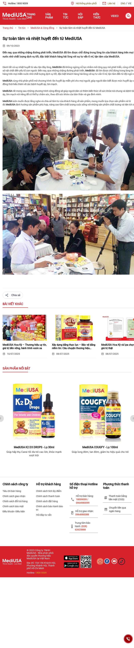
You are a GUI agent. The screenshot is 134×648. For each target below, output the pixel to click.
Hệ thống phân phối (83, 3)
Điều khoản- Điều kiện (14, 511)
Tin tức (65, 16)
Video (115, 16)
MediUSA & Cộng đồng (42, 28)
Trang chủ (31, 16)
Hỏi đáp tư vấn (44, 515)
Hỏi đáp (80, 16)
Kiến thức (96, 16)
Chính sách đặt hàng (47, 501)
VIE (129, 3)
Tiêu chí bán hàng (12, 491)
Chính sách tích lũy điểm (48, 491)
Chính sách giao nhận (14, 496)
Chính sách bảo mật (13, 506)
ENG (123, 3)
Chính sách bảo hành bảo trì (49, 508)
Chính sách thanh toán (48, 496)
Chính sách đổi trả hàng (15, 501)
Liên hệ (108, 3)
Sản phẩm (49, 16)
